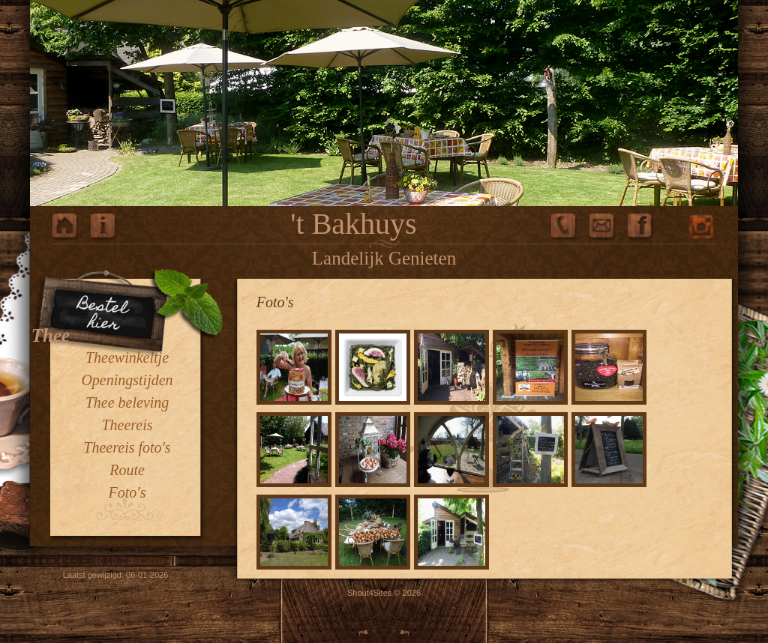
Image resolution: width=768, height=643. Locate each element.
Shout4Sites (369, 592)
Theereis (126, 425)
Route (127, 470)
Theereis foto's (126, 447)
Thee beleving (128, 402)
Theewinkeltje (127, 357)
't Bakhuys (353, 224)
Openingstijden (126, 380)
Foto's (127, 492)
